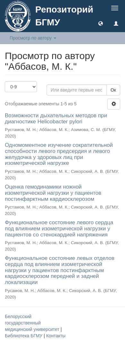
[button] (100, 23)
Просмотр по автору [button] (33, 37)
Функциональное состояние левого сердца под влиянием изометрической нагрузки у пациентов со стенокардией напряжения (59, 228)
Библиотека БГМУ (24, 335)
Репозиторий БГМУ (64, 15)
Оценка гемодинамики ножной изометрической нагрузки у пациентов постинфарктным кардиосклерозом (53, 193)
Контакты (55, 335)
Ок (113, 90)
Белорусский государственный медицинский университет (32, 323)
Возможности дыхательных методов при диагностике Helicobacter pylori (56, 118)
